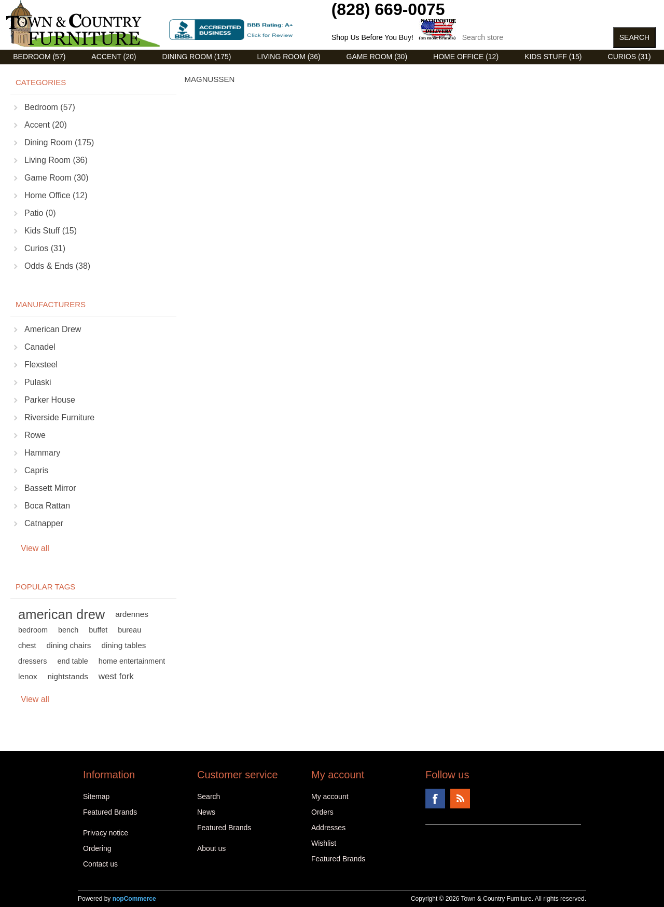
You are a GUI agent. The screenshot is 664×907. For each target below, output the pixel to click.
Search (208, 796)
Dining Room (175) (196, 56)
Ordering (97, 848)
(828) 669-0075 (388, 9)
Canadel (40, 346)
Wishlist (323, 843)
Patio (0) (40, 213)
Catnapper (43, 523)
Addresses (328, 827)
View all (35, 548)
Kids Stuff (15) (553, 56)
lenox (27, 676)
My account (330, 796)
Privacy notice (105, 833)
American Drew (52, 329)
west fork (116, 676)
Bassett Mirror (50, 488)
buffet (98, 630)
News (206, 812)
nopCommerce (134, 898)
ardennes (131, 614)
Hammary (42, 452)
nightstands (68, 676)
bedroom (33, 630)
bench (68, 630)
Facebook (435, 798)
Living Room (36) (288, 56)
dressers (32, 661)
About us (211, 848)
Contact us (100, 864)
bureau (129, 630)
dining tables (123, 645)
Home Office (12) (466, 56)
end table (72, 661)
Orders (322, 812)
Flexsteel (41, 364)
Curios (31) (629, 56)
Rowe (35, 435)
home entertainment (132, 661)
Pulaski (37, 382)
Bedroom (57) (39, 56)
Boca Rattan (47, 505)
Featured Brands (110, 812)
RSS (460, 798)
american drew (61, 614)
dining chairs (69, 645)
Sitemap (96, 796)
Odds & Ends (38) (57, 266)
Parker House (49, 399)
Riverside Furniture (59, 417)
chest (27, 645)
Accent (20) (113, 56)
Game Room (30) (377, 56)
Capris (36, 470)
